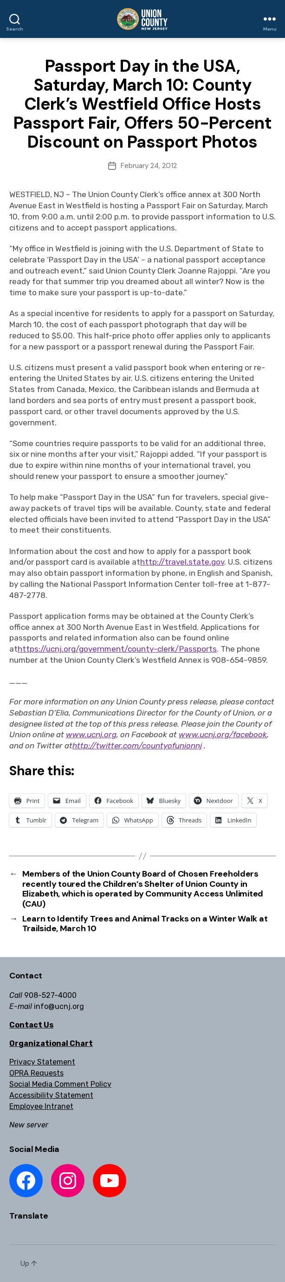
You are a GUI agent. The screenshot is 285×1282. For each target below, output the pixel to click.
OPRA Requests (36, 1073)
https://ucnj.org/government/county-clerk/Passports (117, 648)
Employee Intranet (41, 1106)
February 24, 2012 (149, 165)
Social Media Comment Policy (60, 1084)
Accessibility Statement (51, 1095)
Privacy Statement (42, 1062)
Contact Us (31, 1025)
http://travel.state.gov (182, 561)
